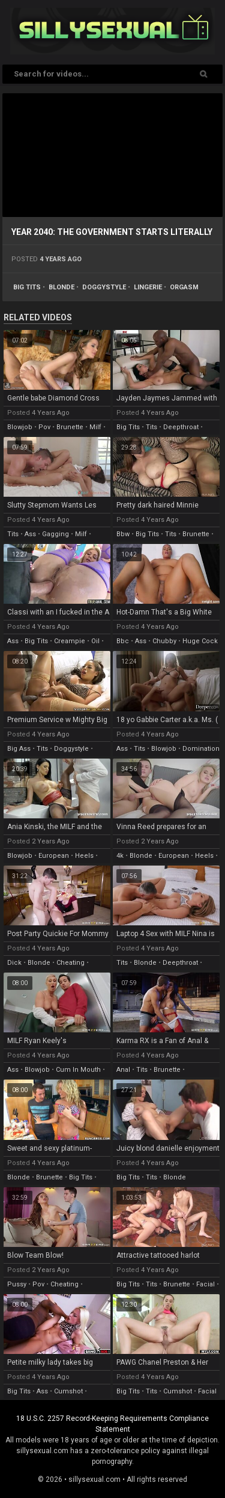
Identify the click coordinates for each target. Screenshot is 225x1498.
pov (44, 427)
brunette (69, 427)
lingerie (148, 287)
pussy (16, 1284)
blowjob (19, 427)
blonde (61, 287)
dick (14, 963)
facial (205, 1284)
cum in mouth (78, 1070)
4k (120, 856)
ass (30, 534)
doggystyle (104, 287)
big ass (19, 749)
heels (84, 856)
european (53, 856)
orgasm (184, 287)
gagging (55, 534)
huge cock (200, 641)
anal (123, 1070)
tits (151, 427)
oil (95, 641)
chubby (164, 641)
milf (95, 427)
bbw (123, 534)
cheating (70, 963)
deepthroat (181, 427)
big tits (27, 287)
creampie (69, 641)
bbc (122, 641)
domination (201, 749)
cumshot (68, 1391)
